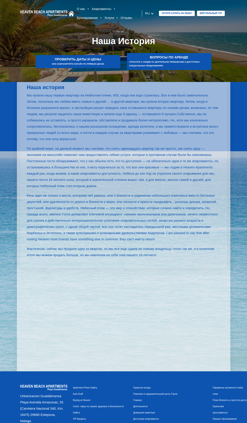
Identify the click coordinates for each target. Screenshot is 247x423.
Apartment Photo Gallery (85, 387)
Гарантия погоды (142, 387)
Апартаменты (104, 8)
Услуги (111, 17)
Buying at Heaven (81, 400)
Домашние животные (144, 412)
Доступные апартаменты (146, 419)
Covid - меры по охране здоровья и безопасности (98, 406)
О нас (83, 8)
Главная (137, 400)
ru (147, 13)
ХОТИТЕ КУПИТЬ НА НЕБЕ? (177, 13)
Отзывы (126, 18)
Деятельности (140, 406)
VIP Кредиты (79, 419)
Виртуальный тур (211, 13)
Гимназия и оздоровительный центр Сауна (155, 394)
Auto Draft (78, 394)
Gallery (76, 412)
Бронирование (89, 17)
